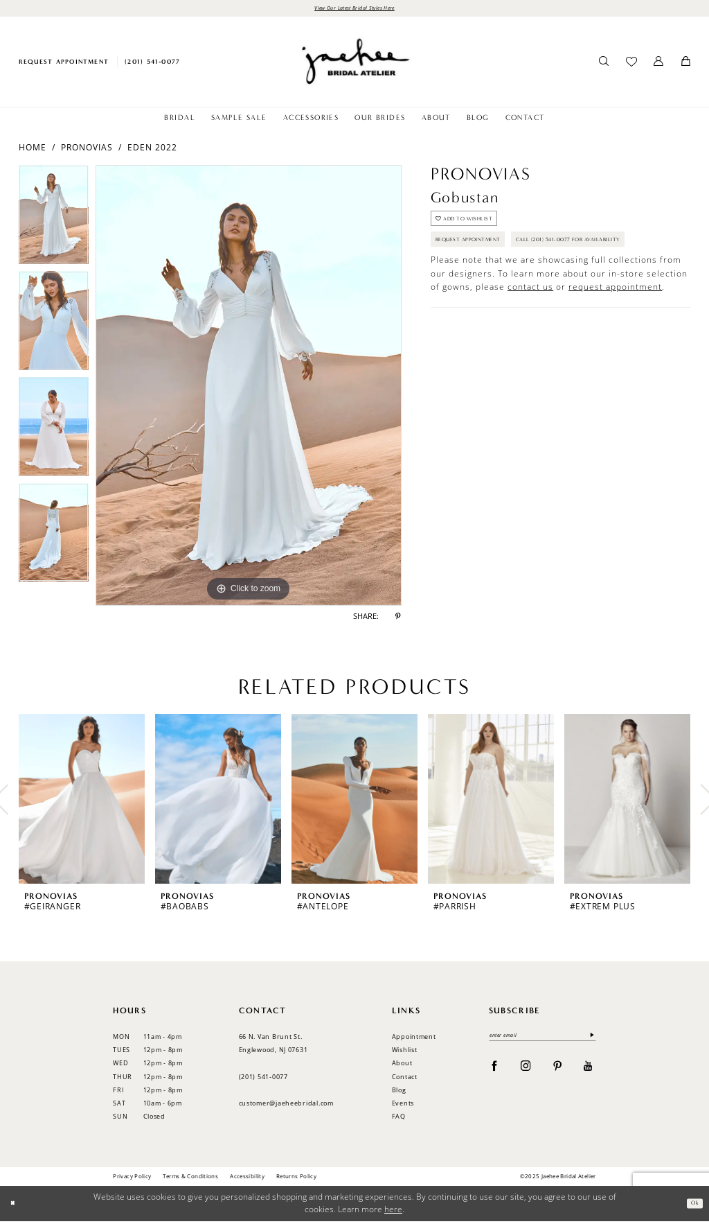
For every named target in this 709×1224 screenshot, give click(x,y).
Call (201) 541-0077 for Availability (511, 283)
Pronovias (87, 149)
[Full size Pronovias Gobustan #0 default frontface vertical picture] (248, 388)
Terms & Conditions (190, 1178)
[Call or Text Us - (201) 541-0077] (152, 64)
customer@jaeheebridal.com (286, 1105)
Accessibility (247, 1178)
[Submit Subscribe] (589, 1040)
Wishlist (405, 1052)
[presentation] (82, 802)
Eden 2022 (152, 149)
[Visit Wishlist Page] (631, 64)
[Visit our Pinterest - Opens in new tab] (558, 1072)
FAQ (399, 1119)
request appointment (615, 334)
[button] (658, 64)
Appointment (414, 1039)
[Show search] (604, 64)
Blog (399, 1092)
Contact (405, 1078)
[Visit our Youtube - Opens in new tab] (588, 1072)
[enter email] (542, 1040)
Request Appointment (482, 255)
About (402, 1065)
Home (32, 149)
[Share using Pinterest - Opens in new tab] (398, 619)
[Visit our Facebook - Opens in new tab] (495, 1072)
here (393, 1212)
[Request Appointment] (63, 64)
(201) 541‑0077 (263, 1078)
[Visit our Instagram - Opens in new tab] (526, 1072)
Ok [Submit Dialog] (692, 1206)
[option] (54, 221)
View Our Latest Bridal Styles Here (354, 9)
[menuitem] (63, 64)
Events (403, 1105)
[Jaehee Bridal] (354, 64)
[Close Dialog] (15, 1206)
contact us (530, 334)
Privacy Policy (132, 1178)
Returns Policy (296, 1178)
